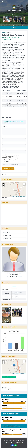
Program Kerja (7, 235)
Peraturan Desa (7, 238)
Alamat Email (5, 143)
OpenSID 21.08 (19, 442)
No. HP (3, 149)
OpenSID (24, 196)
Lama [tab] (14, 286)
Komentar (4, 126)
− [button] (3, 185)
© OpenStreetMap (18, 196)
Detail (13, 377)
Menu (14, 28)
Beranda (4, 32)
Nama (4, 137)
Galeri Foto (6, 304)
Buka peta (4, 197)
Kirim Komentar (8, 168)
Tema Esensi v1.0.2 (10, 442)
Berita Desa (6, 232)
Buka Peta (5, 377)
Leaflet (13, 196)
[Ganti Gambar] (6, 161)
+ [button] (3, 184)
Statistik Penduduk (9, 327)
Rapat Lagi (5, 290)
